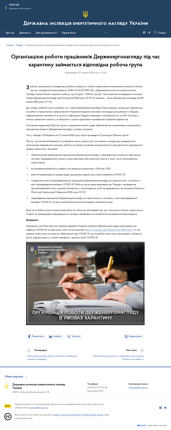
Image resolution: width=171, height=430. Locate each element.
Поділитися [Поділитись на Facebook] (37, 336)
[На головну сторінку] (85, 18)
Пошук (162, 33)
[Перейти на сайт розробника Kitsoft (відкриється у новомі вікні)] (141, 425)
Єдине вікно (69, 33)
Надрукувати (135, 336)
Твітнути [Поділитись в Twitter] (75, 336)
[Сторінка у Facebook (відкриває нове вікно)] (144, 32)
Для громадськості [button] (46, 33)
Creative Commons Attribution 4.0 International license (77, 415)
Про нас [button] (10, 33)
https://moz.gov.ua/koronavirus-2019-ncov (108, 230)
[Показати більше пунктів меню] (106, 33)
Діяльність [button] (25, 33)
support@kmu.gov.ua (38, 408)
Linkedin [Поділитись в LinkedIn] (57, 336)
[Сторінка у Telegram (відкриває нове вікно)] (149, 32)
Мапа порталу (14, 376)
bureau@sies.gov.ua (138, 387)
